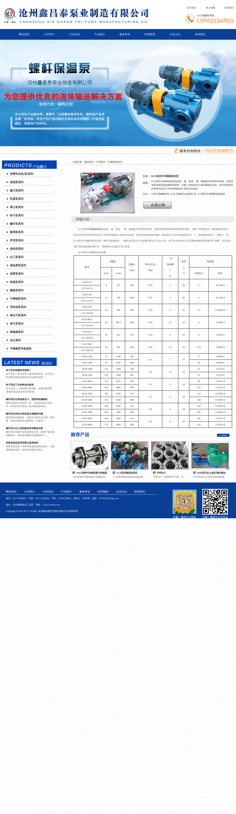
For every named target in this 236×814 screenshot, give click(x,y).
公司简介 (49, 34)
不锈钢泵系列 (18, 298)
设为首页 (191, 7)
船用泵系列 (16, 232)
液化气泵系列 (18, 315)
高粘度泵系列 (18, 265)
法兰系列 (15, 340)
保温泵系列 (16, 182)
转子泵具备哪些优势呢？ (18, 370)
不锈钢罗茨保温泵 (21, 348)
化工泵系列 (16, 257)
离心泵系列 (16, 207)
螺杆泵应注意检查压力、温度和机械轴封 (27, 399)
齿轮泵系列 (16, 248)
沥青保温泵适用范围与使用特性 (22, 442)
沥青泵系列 (16, 273)
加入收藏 (210, 7)
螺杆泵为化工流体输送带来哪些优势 (24, 428)
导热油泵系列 (18, 307)
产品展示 (99, 34)
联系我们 (229, 7)
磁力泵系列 (16, 190)
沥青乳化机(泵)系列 (21, 173)
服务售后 (124, 34)
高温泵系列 (16, 282)
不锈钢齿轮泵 (95, 229)
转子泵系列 (16, 215)
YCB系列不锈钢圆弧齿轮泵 (211, 194)
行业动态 (74, 34)
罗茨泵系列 (16, 240)
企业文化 (175, 34)
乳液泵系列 (16, 198)
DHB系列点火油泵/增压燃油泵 (211, 473)
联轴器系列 (16, 332)
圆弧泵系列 (16, 290)
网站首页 (24, 34)
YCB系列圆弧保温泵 (126, 472)
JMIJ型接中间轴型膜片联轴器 (91, 472)
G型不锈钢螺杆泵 (160, 194)
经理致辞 (150, 34)
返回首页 (88, 162)
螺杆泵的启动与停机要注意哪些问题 (24, 413)
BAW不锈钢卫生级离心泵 (183, 194)
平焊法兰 (161, 472)
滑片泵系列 (16, 323)
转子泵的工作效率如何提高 (20, 384)
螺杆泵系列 (16, 223)
